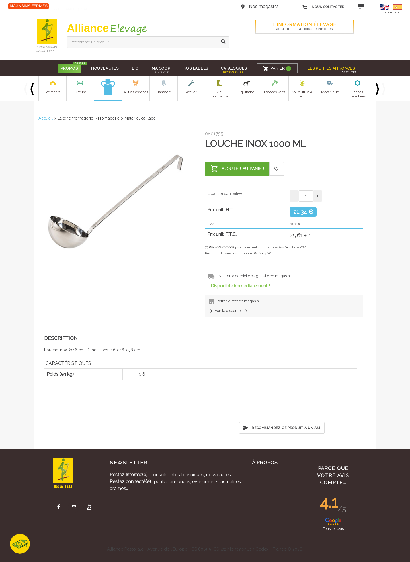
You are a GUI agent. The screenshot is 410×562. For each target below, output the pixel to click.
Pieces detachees (358, 94)
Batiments (52, 92)
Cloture (80, 92)
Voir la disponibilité (227, 310)
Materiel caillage (140, 118)
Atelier (191, 92)
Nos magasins (264, 6)
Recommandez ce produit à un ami (281, 427)
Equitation (247, 92)
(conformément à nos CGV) (289, 247)
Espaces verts (274, 92)
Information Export (389, 12)
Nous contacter (323, 7)
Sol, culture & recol (302, 94)
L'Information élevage (304, 26)
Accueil (45, 118)
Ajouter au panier (237, 169)
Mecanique (330, 92)
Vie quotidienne (219, 94)
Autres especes (136, 92)
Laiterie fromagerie (75, 118)
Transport (163, 92)
